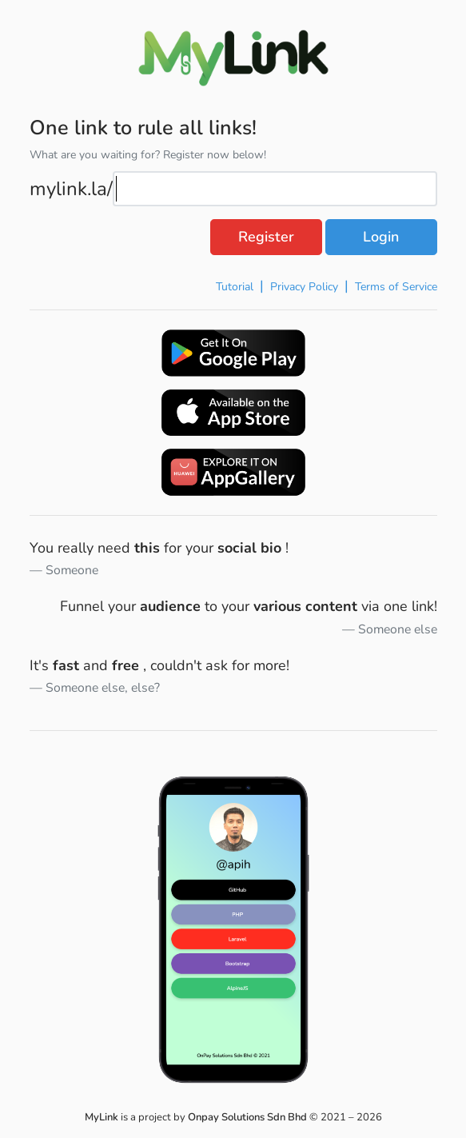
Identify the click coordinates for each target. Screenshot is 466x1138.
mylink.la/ (71, 189)
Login (381, 236)
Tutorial (234, 286)
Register (266, 236)
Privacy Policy (304, 286)
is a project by (197, 1117)
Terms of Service (396, 286)
